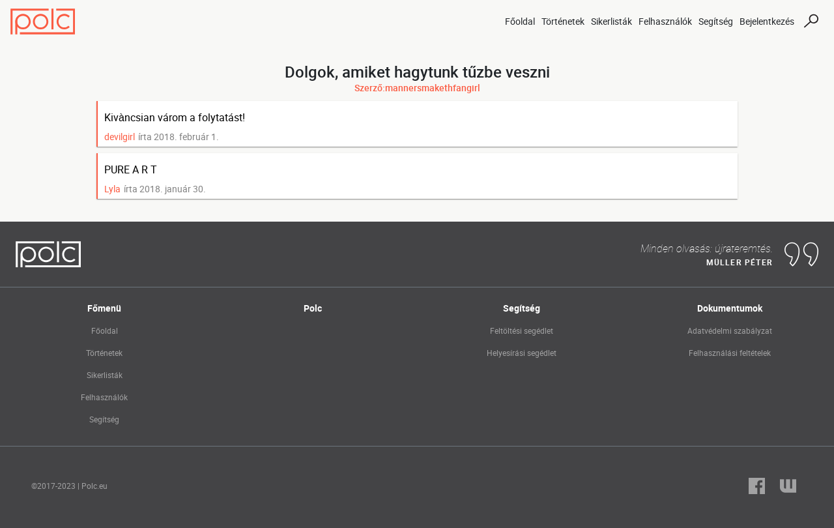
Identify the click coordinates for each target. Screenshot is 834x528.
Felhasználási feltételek (730, 352)
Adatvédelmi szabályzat (729, 330)
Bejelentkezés (767, 21)
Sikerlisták (611, 21)
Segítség (715, 21)
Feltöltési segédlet (521, 330)
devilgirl (119, 136)
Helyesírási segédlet (521, 352)
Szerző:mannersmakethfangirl (417, 87)
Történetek (562, 21)
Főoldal (520, 21)
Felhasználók (665, 21)
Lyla (112, 189)
